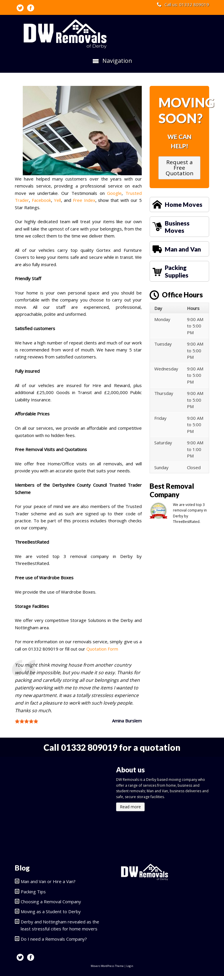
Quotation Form (102, 649)
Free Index (84, 200)
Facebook (41, 200)
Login (129, 966)
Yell (57, 200)
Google (114, 193)
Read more (130, 806)
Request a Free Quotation (179, 167)
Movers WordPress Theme (107, 966)
